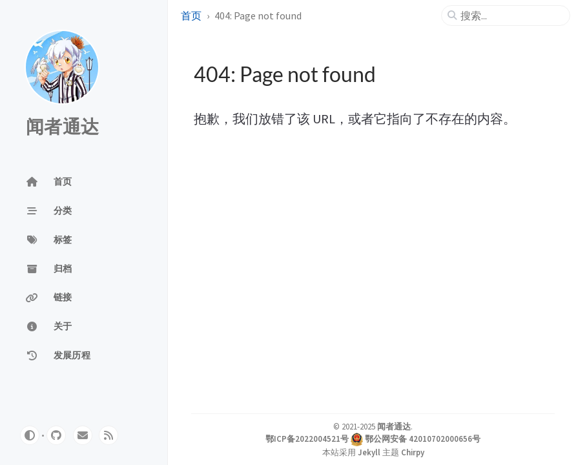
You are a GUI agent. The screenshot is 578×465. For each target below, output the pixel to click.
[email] (83, 435)
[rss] (108, 435)
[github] (56, 435)
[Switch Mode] (30, 435)
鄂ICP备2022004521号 (307, 438)
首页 (191, 15)
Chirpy (412, 452)
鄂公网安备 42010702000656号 (422, 438)
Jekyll (369, 452)
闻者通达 (62, 127)
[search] (510, 15)
